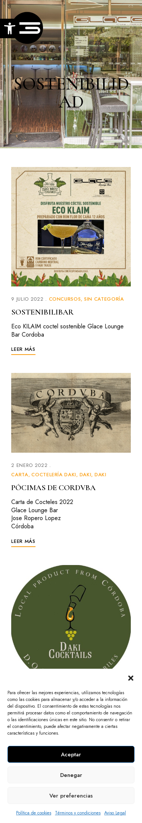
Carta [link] (19, 474)
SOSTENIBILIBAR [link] (42, 312)
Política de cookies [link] (33, 813)
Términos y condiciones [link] (78, 813)
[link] (9, 28)
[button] (131, 678)
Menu (123, 25)
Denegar (71, 775)
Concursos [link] (65, 299)
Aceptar (71, 754)
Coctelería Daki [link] (53, 474)
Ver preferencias (71, 796)
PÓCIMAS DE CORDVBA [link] (53, 487)
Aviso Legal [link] (115, 813)
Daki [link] (86, 474)
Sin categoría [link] (104, 299)
